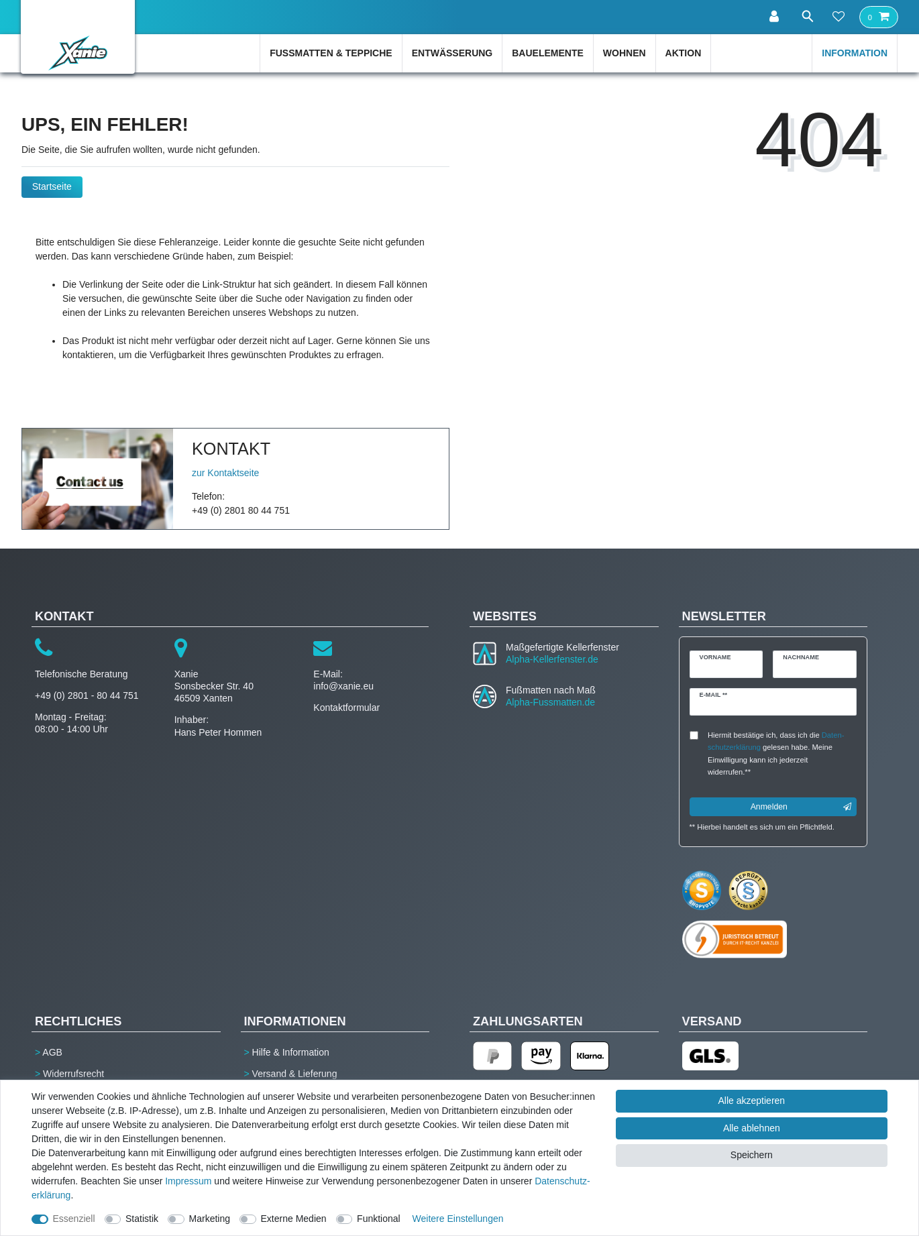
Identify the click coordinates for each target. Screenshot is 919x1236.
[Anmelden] (771, 17)
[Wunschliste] (838, 17)
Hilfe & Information (290, 1052)
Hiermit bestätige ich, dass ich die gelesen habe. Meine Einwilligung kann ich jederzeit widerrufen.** (776, 753)
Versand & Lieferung (294, 1073)
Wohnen (624, 53)
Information (854, 53)
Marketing (209, 1218)
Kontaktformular (346, 707)
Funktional (378, 1218)
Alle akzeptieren (752, 1100)
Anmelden (801, 807)
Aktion (683, 53)
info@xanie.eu (343, 686)
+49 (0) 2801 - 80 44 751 (87, 695)
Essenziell (74, 1218)
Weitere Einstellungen (458, 1218)
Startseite (52, 186)
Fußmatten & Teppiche (331, 53)
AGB (52, 1052)
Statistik (141, 1218)
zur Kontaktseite (225, 472)
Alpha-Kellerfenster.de (552, 659)
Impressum (188, 1181)
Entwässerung (452, 53)
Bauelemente (548, 53)
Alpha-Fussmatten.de (550, 702)
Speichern (752, 1154)
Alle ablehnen (751, 1128)
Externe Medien (294, 1218)
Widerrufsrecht (73, 1073)
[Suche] (805, 16)
